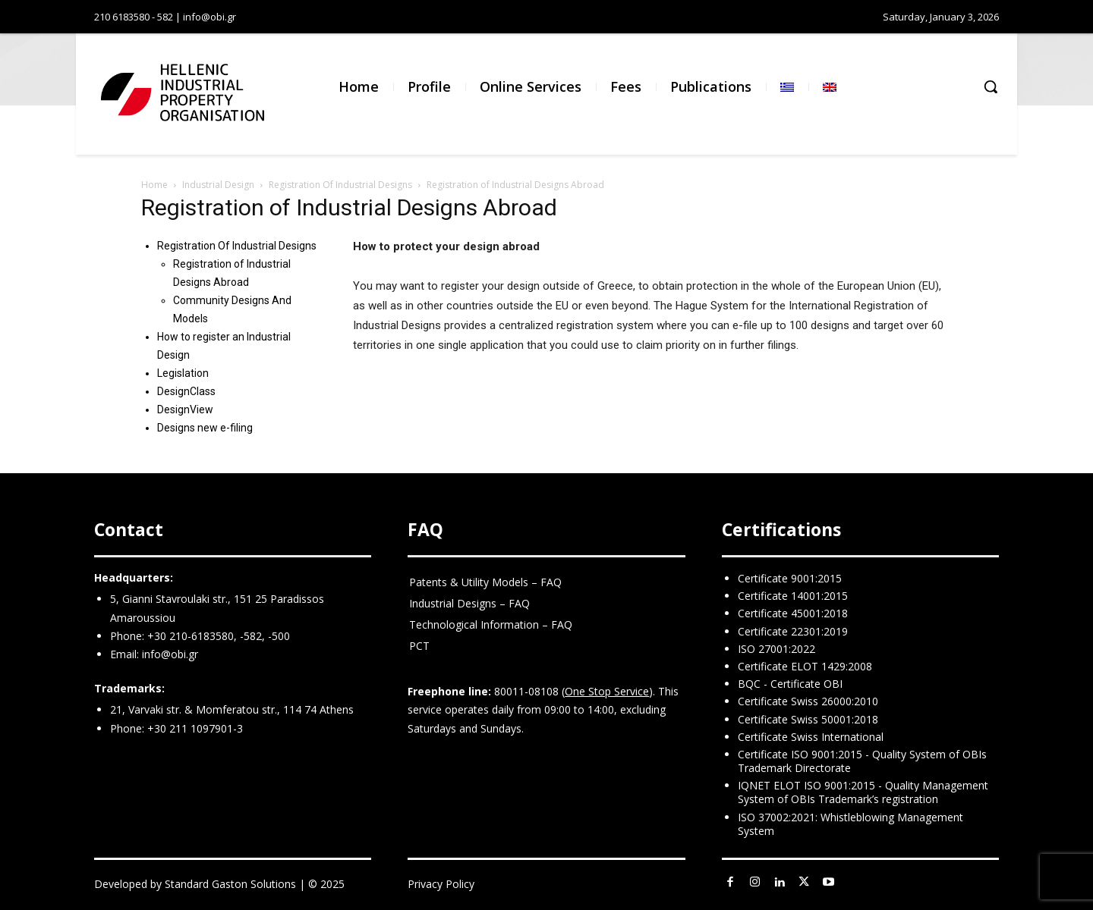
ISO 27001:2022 (776, 649)
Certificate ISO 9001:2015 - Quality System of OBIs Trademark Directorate (862, 761)
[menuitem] (787, 87)
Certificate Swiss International (811, 737)
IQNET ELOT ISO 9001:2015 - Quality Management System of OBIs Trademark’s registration (863, 792)
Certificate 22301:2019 (793, 631)
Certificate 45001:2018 (793, 613)
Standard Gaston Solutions (230, 884)
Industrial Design (218, 184)
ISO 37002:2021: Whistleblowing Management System (850, 824)
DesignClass (186, 391)
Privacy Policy (441, 884)
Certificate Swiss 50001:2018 (808, 719)
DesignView (185, 409)
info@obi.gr (170, 654)
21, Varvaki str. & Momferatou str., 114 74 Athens (232, 709)
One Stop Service (607, 691)
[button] (990, 86)
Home (154, 184)
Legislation (183, 373)
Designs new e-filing (205, 428)
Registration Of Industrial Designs (340, 184)
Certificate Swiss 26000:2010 (808, 701)
